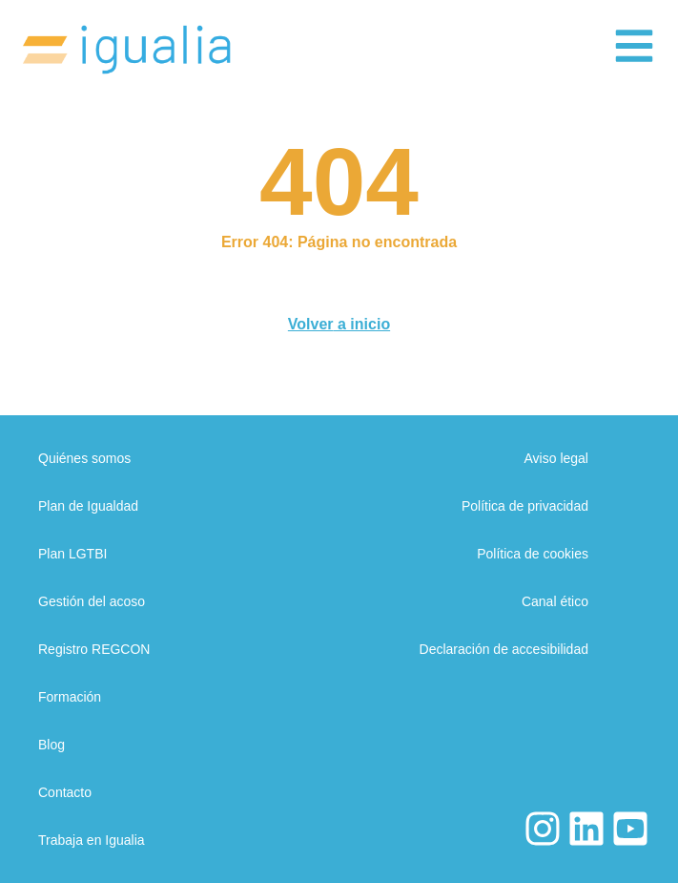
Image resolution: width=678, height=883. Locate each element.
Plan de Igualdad (88, 506)
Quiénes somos (84, 458)
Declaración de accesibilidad (504, 649)
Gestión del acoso (91, 601)
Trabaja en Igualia (91, 840)
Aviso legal (556, 458)
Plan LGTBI (72, 553)
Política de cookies (532, 553)
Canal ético (555, 601)
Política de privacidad (525, 506)
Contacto (65, 792)
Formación (69, 696)
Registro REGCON (94, 649)
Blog (51, 744)
